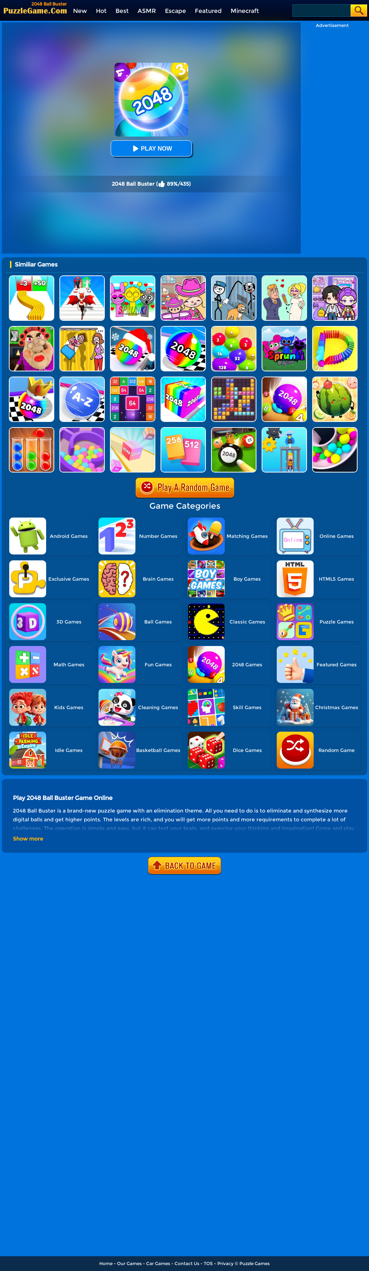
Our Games (129, 1263)
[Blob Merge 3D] (233, 329)
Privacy (225, 1263)
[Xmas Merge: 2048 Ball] (132, 329)
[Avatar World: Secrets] (335, 278)
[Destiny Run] (82, 278)
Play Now (151, 148)
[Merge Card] (183, 430)
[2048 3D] (132, 430)
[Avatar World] (183, 278)
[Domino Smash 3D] (335, 329)
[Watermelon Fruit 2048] (335, 379)
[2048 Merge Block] (132, 379)
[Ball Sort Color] (31, 430)
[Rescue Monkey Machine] (284, 430)
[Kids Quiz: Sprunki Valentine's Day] (132, 278)
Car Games (158, 1263)
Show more (28, 838)
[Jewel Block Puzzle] (233, 379)
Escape (175, 10)
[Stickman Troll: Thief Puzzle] (233, 278)
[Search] (321, 10)
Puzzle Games (254, 1263)
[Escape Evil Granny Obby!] (31, 329)
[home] (35, 10)
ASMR (147, 10)
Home (106, 1263)
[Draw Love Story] (284, 278)
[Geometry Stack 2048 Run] (183, 379)
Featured (208, 10)
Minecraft (245, 10)
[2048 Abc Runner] (82, 379)
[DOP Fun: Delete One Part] (82, 329)
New (80, 10)
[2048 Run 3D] (183, 329)
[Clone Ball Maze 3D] (335, 430)
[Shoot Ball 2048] (31, 379)
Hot (101, 10)
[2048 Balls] (284, 379)
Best (122, 10)
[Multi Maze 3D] (82, 430)
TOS (208, 1263)
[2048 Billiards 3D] (233, 430)
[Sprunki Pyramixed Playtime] (284, 329)
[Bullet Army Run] (31, 278)
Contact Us (187, 1263)
